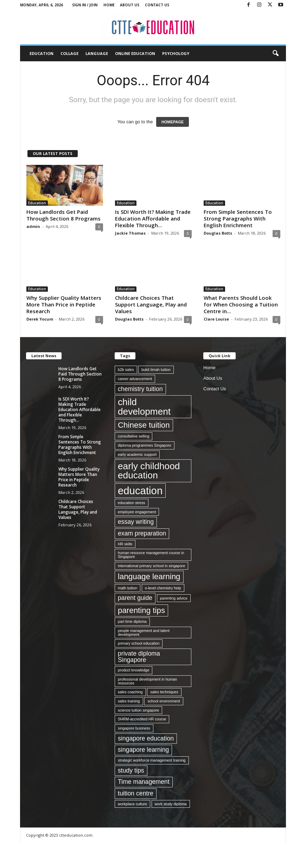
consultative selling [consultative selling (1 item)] (133, 436)
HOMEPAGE (172, 122)
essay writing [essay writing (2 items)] (136, 521)
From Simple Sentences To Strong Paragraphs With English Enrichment (238, 218)
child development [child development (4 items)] (144, 406)
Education (41, 53)
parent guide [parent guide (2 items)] (135, 597)
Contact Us (157, 4)
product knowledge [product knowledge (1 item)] (133, 670)
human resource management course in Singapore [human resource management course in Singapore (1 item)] (151, 555)
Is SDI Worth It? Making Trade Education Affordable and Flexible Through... (153, 218)
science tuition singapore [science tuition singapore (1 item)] (138, 710)
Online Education (135, 53)
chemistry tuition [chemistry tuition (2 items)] (140, 388)
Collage (69, 53)
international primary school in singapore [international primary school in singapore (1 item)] (151, 566)
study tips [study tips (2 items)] (131, 770)
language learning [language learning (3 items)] (149, 576)
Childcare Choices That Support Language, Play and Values (151, 304)
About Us (129, 4)
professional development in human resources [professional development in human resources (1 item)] (147, 681)
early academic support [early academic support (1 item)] (137, 454)
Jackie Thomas (130, 233)
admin (33, 226)
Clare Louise (216, 319)
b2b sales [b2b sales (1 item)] (126, 369)
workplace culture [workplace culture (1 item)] (132, 804)
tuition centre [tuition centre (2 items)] (135, 793)
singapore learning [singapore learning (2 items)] (143, 749)
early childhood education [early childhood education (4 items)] (149, 471)
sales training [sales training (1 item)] (129, 701)
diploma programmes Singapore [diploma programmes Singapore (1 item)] (144, 445)
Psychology (175, 53)
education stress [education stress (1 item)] (131, 503)
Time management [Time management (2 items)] (144, 781)
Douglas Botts (218, 233)
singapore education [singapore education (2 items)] (146, 738)
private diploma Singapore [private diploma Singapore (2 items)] (139, 656)
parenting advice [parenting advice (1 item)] (173, 598)
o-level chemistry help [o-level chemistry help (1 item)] (163, 588)
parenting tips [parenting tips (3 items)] (141, 610)
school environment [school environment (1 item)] (163, 701)
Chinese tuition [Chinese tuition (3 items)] (144, 425)
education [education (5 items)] (140, 490)
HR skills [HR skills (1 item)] (125, 544)
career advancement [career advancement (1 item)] (135, 379)
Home (109, 4)
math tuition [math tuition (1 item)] (127, 588)
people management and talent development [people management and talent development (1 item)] (144, 632)
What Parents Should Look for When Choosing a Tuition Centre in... (241, 304)
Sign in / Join (84, 4)
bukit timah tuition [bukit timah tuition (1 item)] (156, 369)
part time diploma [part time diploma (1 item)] (132, 621)
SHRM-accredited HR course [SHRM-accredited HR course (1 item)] (142, 719)
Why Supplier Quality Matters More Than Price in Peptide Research (63, 304)
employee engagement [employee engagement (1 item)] (137, 512)
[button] (275, 53)
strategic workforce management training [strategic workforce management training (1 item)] (152, 760)
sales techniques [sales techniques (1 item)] (164, 692)
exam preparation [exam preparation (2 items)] (142, 533)
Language (96, 53)
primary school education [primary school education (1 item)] (138, 643)
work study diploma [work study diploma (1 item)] (171, 804)
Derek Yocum (39, 319)
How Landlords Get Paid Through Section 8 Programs (63, 215)
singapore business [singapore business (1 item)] (134, 728)
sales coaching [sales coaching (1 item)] (130, 692)
